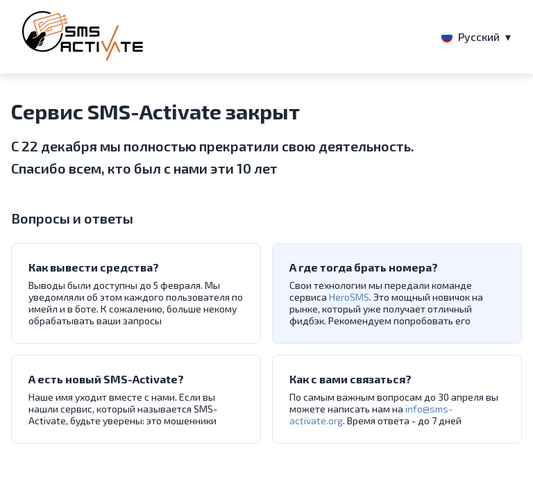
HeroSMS (349, 297)
